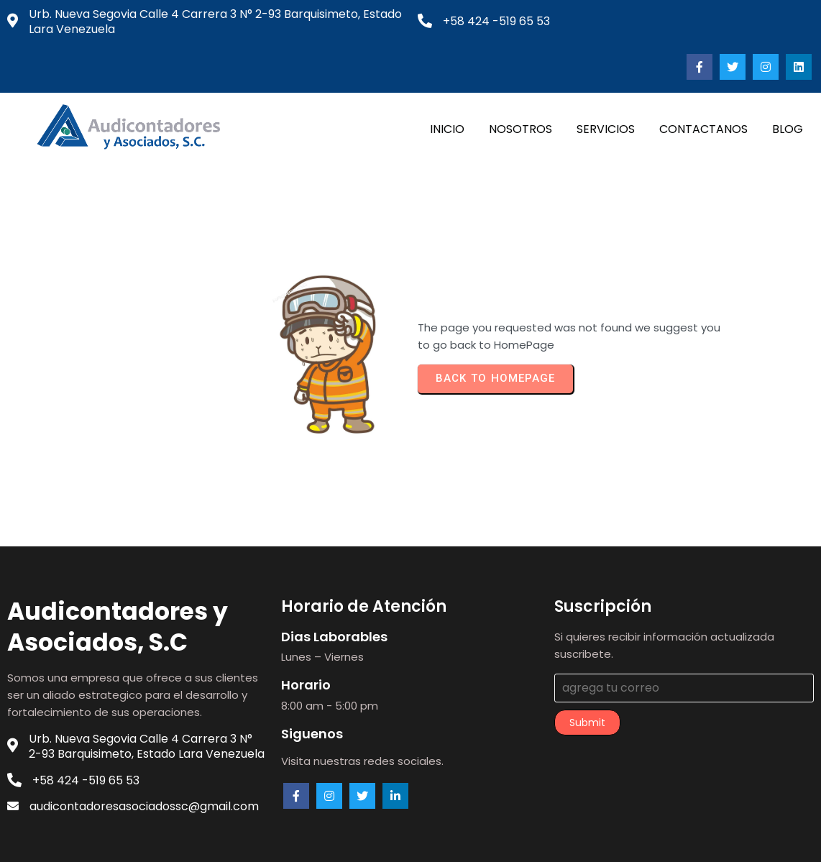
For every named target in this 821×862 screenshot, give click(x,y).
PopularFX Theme (496, 839)
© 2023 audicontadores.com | (360, 839)
